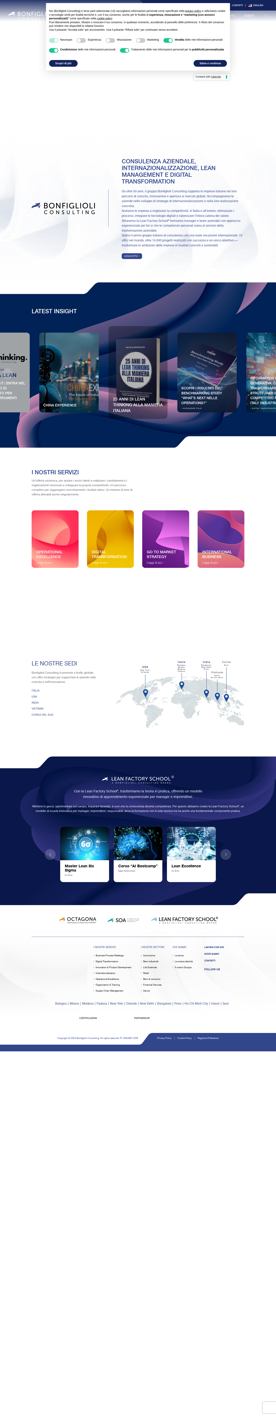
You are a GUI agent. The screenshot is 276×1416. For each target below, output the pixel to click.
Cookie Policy (184, 1038)
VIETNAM (37, 709)
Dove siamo (211, 954)
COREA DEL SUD (42, 715)
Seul (226, 1003)
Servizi (146, 991)
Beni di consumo (151, 979)
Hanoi (215, 1003)
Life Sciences (150, 967)
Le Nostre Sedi (54, 663)
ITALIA (35, 691)
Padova (102, 1003)
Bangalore (164, 1003)
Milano (74, 1003)
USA (34, 697)
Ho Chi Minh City (196, 1003)
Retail (146, 973)
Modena (88, 1003)
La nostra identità (184, 961)
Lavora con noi (214, 947)
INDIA (35, 703)
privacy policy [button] (193, 10)
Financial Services (152, 985)
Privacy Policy (164, 1038)
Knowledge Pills (192, 408)
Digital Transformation (107, 961)
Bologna (61, 1003)
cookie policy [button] (104, 18)
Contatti (237, 5)
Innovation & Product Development (113, 967)
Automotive (149, 955)
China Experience (60, 404)
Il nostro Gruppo (183, 967)
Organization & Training (108, 985)
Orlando (131, 1003)
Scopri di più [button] (63, 63)
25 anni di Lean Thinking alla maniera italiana (138, 404)
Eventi (250, 16)
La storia (179, 955)
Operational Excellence (107, 979)
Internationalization (105, 973)
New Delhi (147, 1003)
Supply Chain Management (109, 991)
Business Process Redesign (110, 955)
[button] (268, 373)
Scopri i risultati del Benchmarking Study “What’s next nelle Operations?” (201, 395)
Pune (178, 1003)
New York (116, 1003)
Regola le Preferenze (208, 1038)
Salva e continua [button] (210, 63)
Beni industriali (151, 961)
